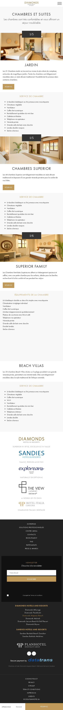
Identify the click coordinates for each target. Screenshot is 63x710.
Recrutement (31, 538)
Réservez (8, 87)
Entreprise (31, 524)
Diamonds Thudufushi (33, 612)
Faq (31, 541)
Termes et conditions (36, 595)
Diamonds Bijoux (33, 624)
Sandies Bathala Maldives (33, 636)
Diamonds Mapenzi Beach (33, 615)
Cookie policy (31, 679)
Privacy (31, 682)
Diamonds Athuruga (33, 610)
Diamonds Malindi (33, 618)
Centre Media (31, 531)
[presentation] (28, 587)
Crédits (31, 696)
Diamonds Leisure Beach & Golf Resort (33, 621)
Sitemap (31, 686)
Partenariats (31, 545)
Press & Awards (31, 548)
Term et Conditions (31, 689)
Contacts (31, 534)
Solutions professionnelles (31, 527)
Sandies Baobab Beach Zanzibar (33, 633)
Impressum (31, 693)
